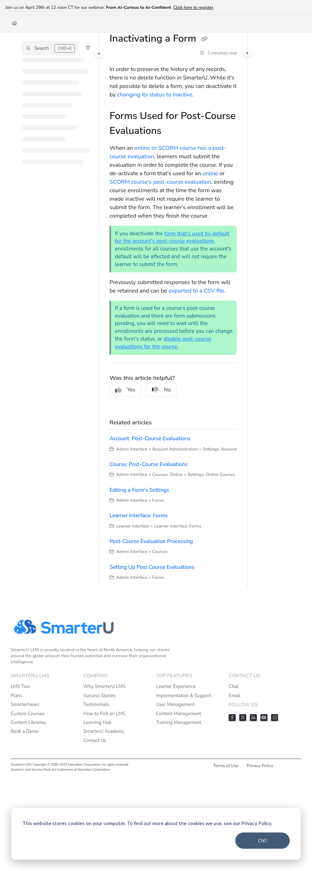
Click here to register (193, 7)
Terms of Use (226, 766)
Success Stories (99, 696)
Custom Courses (28, 714)
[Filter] (88, 48)
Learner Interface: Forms (139, 515)
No (161, 389)
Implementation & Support (183, 696)
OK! (262, 840)
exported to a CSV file (196, 291)
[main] (173, 311)
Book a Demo (25, 731)
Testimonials (96, 704)
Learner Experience (176, 686)
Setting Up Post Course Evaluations (152, 567)
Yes (125, 389)
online (210, 173)
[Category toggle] (99, 53)
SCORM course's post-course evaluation (160, 182)
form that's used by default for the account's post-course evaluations (172, 237)
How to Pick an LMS (104, 714)
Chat (234, 686)
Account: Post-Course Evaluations (150, 438)
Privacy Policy (260, 766)
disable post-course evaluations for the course (163, 342)
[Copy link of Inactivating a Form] (204, 39)
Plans (16, 696)
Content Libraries (28, 722)
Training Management (178, 722)
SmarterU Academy (103, 731)
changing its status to (155, 95)
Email (234, 696)
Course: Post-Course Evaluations (149, 464)
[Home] (14, 23)
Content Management (178, 714)
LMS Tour (20, 686)
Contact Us (94, 740)
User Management (175, 704)
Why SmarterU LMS (104, 686)
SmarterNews (25, 704)
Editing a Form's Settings (139, 490)
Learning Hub (97, 722)
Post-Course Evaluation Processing (151, 541)
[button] (50, 48)
